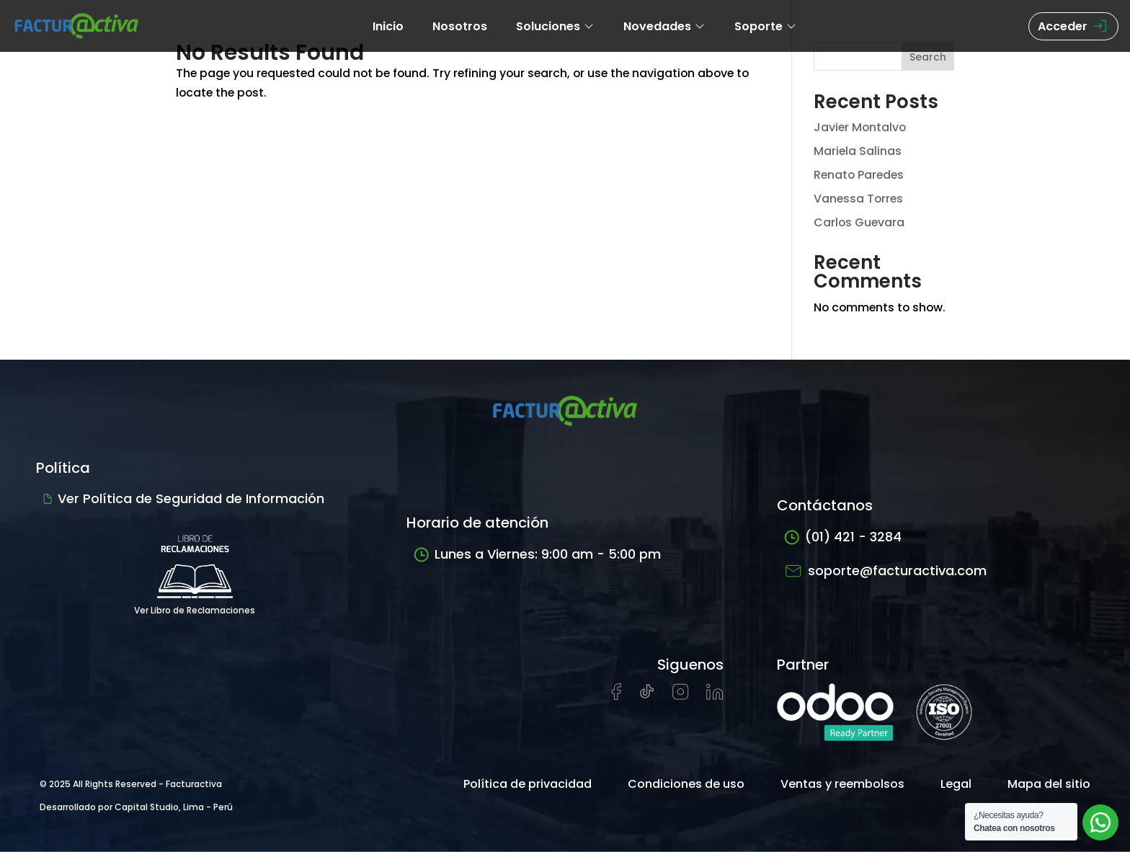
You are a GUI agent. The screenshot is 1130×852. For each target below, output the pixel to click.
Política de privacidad (527, 784)
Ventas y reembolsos (842, 784)
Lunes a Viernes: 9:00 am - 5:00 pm (537, 555)
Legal (955, 784)
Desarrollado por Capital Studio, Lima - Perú (136, 807)
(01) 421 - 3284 (843, 537)
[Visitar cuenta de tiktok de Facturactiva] (647, 696)
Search (927, 57)
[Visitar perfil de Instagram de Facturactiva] (680, 696)
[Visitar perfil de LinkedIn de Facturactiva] (715, 696)
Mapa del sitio (1048, 784)
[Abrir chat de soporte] (1100, 822)
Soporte (765, 26)
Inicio (388, 26)
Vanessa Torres (859, 198)
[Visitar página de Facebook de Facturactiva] (616, 696)
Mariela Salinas (858, 151)
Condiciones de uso (686, 784)
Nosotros (459, 26)
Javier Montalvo (861, 127)
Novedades (664, 26)
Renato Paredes (860, 175)
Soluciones (555, 26)
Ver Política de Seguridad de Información (183, 498)
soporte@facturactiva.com (885, 571)
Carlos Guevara (860, 222)
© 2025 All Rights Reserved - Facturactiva (131, 784)
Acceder (1073, 26)
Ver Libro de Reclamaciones (194, 569)
